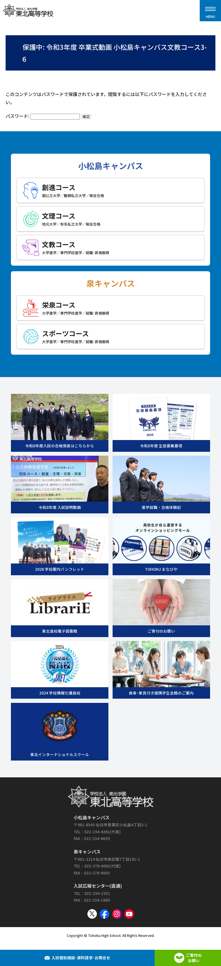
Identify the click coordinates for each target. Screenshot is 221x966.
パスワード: (43, 116)
